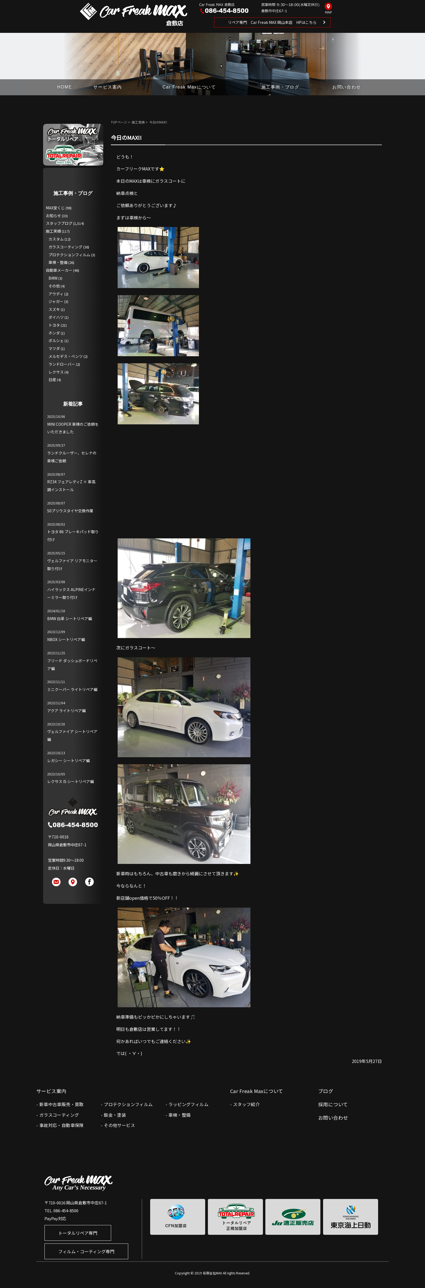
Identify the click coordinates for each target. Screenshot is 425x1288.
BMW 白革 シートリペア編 (69, 618)
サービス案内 (107, 87)
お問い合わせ (346, 87)
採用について (333, 1104)
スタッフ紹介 (246, 1104)
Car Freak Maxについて (189, 87)
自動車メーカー (59, 270)
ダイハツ (56, 317)
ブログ (325, 1090)
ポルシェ (56, 340)
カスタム (56, 239)
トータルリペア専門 (77, 1233)
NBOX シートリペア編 (66, 639)
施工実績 (138, 122)
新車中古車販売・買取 (61, 1104)
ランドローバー (62, 364)
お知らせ (53, 215)
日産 (52, 379)
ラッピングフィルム (188, 1104)
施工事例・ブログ (280, 87)
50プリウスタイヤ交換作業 (70, 510)
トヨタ (54, 325)
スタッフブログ (59, 223)
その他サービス (119, 1125)
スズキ (54, 309)
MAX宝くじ (55, 207)
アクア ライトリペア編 (66, 710)
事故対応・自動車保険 (61, 1125)
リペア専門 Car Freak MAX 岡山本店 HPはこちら (272, 22)
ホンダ (54, 333)
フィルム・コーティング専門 (86, 1251)
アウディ (56, 293)
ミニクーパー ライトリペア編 (72, 689)
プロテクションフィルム (69, 254)
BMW (53, 278)
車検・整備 (58, 262)
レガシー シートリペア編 (68, 760)
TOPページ (119, 122)
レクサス (56, 372)
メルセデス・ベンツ (66, 356)
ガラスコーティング (65, 247)
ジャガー (56, 301)
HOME (64, 87)
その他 (54, 286)
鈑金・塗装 (115, 1115)
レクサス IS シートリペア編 (70, 781)
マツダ (54, 348)
